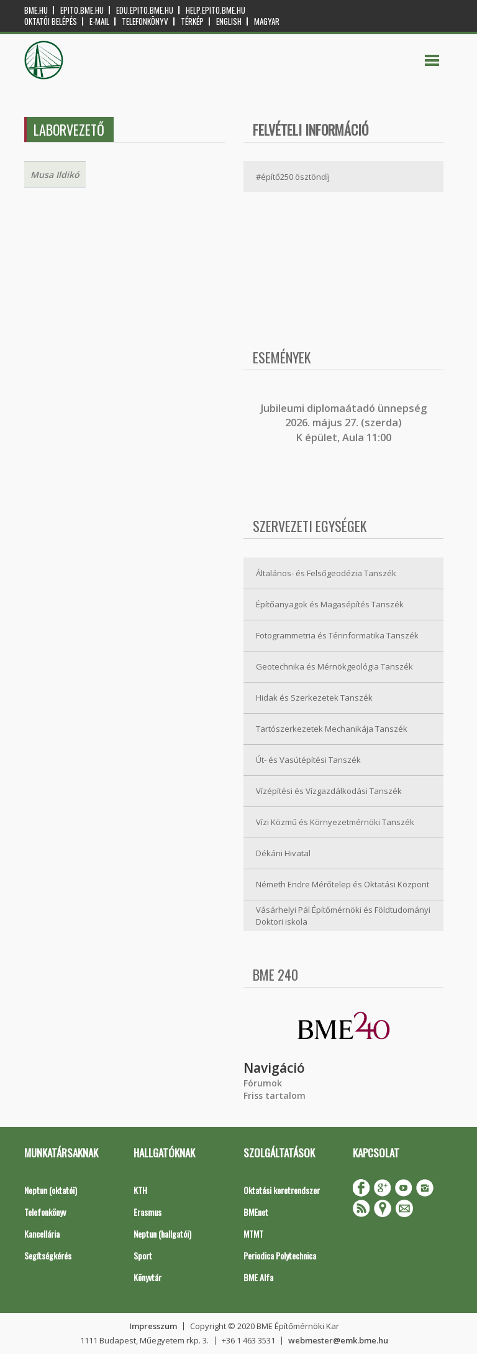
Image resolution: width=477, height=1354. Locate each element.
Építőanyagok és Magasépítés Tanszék (330, 604)
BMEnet (255, 1211)
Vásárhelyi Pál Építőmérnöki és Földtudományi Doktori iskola (343, 915)
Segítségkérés (47, 1255)
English (229, 21)
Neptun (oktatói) (50, 1190)
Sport (143, 1255)
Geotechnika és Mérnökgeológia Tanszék (334, 666)
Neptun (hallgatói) (162, 1233)
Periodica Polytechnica (279, 1255)
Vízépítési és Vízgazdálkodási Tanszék (329, 790)
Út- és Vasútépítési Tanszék (308, 759)
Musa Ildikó (55, 174)
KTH (140, 1190)
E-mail (99, 21)
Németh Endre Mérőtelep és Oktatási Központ (342, 884)
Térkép (192, 21)
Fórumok (262, 1083)
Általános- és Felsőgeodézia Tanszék (326, 573)
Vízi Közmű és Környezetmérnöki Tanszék (335, 822)
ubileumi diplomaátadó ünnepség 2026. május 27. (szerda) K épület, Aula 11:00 (345, 422)
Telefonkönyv (145, 21)
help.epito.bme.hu (215, 10)
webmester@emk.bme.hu (338, 1340)
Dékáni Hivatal (283, 853)
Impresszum (153, 1326)
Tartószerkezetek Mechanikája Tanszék (331, 728)
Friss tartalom (274, 1095)
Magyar (266, 21)
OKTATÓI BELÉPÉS (50, 21)
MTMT (253, 1233)
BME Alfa (258, 1277)
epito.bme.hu (82, 10)
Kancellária (42, 1233)
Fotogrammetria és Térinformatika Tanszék (337, 635)
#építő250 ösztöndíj (293, 176)
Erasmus (147, 1211)
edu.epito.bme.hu (144, 10)
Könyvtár (147, 1277)
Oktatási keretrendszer (281, 1190)
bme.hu (36, 10)
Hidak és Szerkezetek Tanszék (314, 697)
